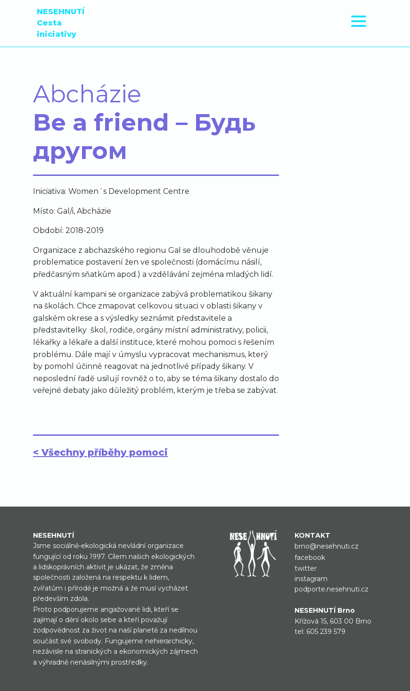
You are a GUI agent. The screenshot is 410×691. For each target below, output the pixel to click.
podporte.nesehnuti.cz (332, 589)
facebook (310, 557)
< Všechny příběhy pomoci (100, 452)
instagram (311, 578)
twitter (306, 568)
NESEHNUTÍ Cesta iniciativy (60, 23)
